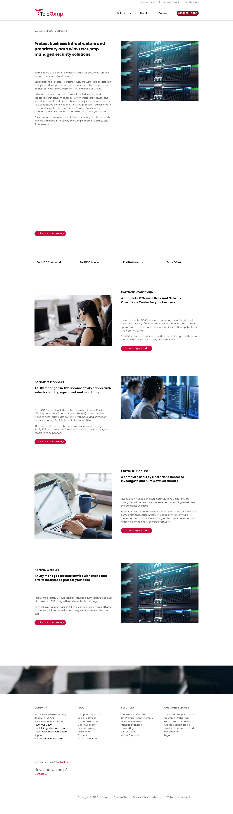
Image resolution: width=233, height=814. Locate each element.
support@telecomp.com (49, 738)
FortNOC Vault (175, 262)
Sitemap (157, 797)
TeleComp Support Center (179, 714)
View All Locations (44, 721)
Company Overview (89, 714)
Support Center (149, 2)
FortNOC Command (49, 262)
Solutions (122, 13)
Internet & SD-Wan (131, 721)
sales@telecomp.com (54, 731)
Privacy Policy (140, 797)
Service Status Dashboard (179, 728)
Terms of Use (121, 797)
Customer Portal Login (177, 717)
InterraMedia (184, 797)
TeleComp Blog (86, 728)
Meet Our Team (86, 724)
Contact (163, 13)
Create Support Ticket (177, 724)
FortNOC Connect (90, 262)
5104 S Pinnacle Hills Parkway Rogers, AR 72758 (50, 716)
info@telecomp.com (53, 728)
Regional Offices (87, 717)
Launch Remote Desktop (178, 721)
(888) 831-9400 (187, 13)
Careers (82, 735)
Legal (167, 735)
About (143, 13)
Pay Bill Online (192, 2)
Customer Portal (171, 2)
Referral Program (87, 738)
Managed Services (131, 724)
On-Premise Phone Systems (137, 717)
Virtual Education (130, 735)
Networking (127, 728)
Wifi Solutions (128, 731)
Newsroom (84, 731)
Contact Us (62, 762)
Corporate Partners (89, 721)
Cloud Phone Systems (133, 714)
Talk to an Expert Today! (50, 233)
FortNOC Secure (133, 262)
